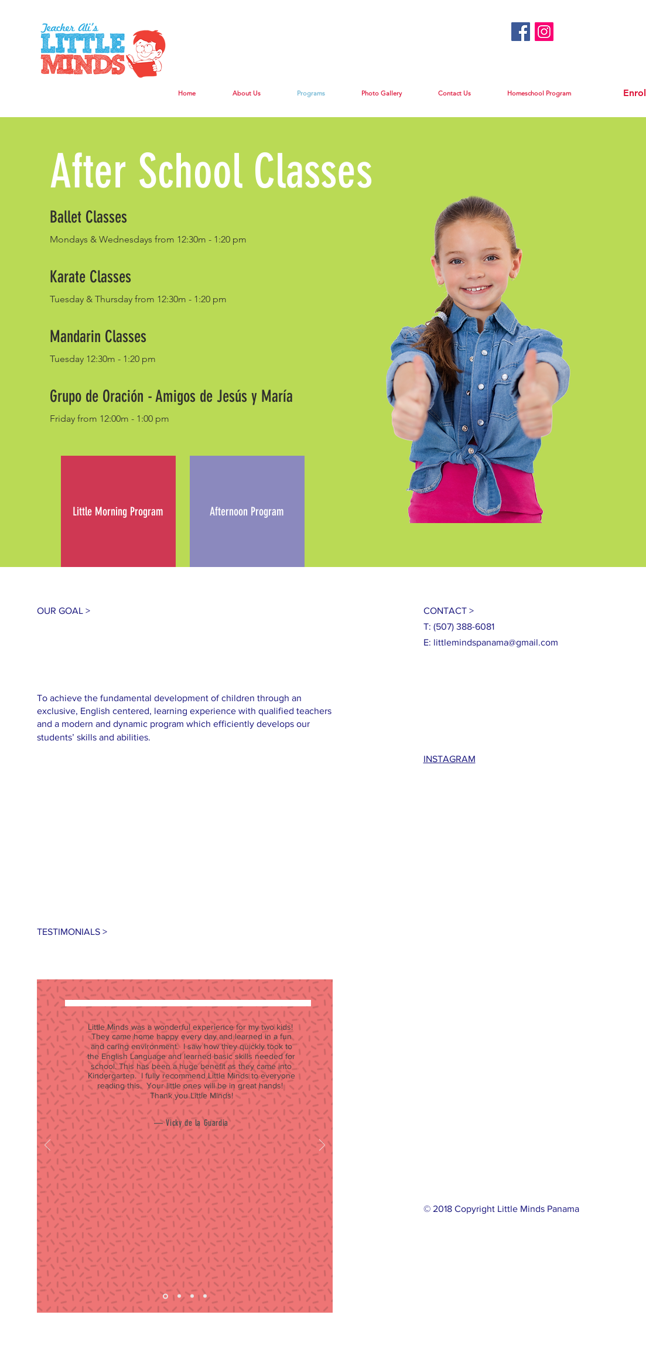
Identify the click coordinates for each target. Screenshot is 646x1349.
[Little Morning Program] (118, 511)
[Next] (322, 1146)
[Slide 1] (165, 1296)
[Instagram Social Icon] (544, 31)
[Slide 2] (179, 1296)
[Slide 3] (192, 1296)
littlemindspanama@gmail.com (495, 642)
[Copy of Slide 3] (205, 1296)
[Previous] (47, 1146)
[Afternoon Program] (247, 511)
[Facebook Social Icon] (520, 31)
